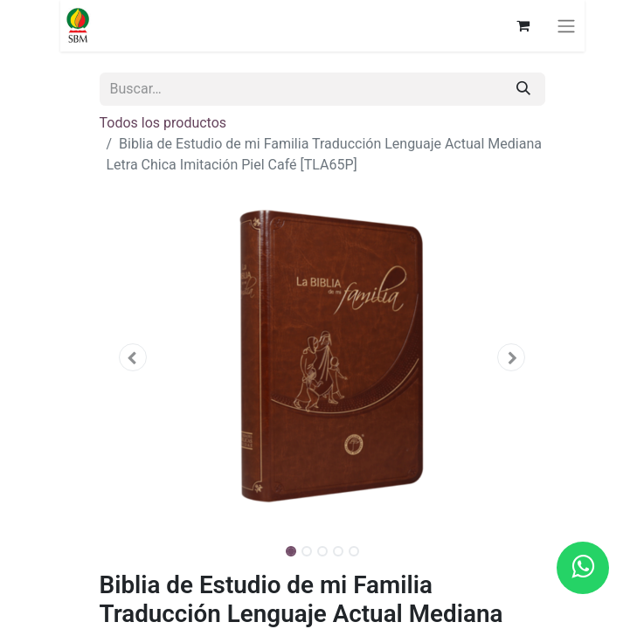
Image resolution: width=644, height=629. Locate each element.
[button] (133, 357)
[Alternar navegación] (566, 26)
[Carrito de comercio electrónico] (523, 25)
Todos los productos (163, 122)
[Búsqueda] (523, 89)
